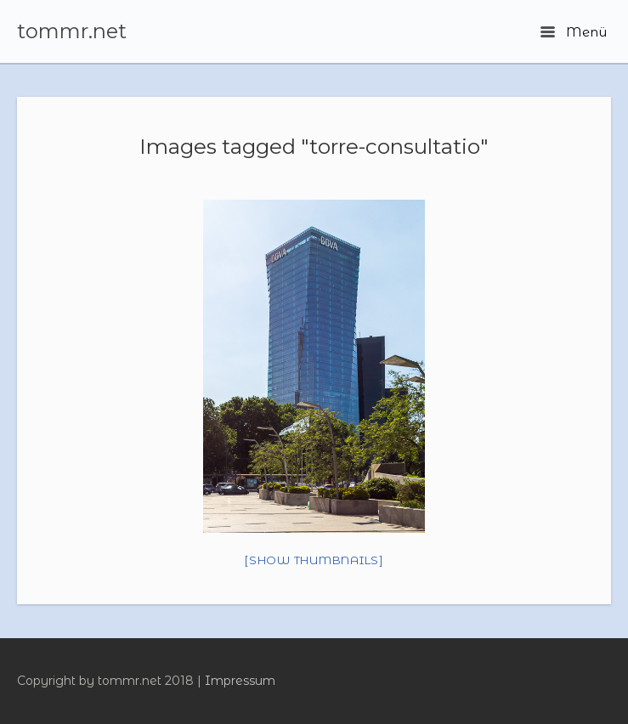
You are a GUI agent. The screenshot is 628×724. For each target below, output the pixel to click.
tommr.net (72, 31)
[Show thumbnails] (314, 560)
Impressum (240, 680)
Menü (573, 32)
